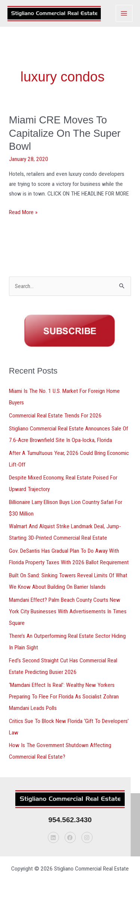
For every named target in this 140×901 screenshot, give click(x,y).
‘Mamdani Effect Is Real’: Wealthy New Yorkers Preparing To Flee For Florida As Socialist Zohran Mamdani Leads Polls (64, 696)
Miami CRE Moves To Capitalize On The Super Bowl (65, 133)
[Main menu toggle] (124, 13)
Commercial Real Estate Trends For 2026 (55, 415)
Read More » (23, 211)
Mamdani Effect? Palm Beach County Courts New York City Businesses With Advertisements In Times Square (68, 611)
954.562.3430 (69, 820)
